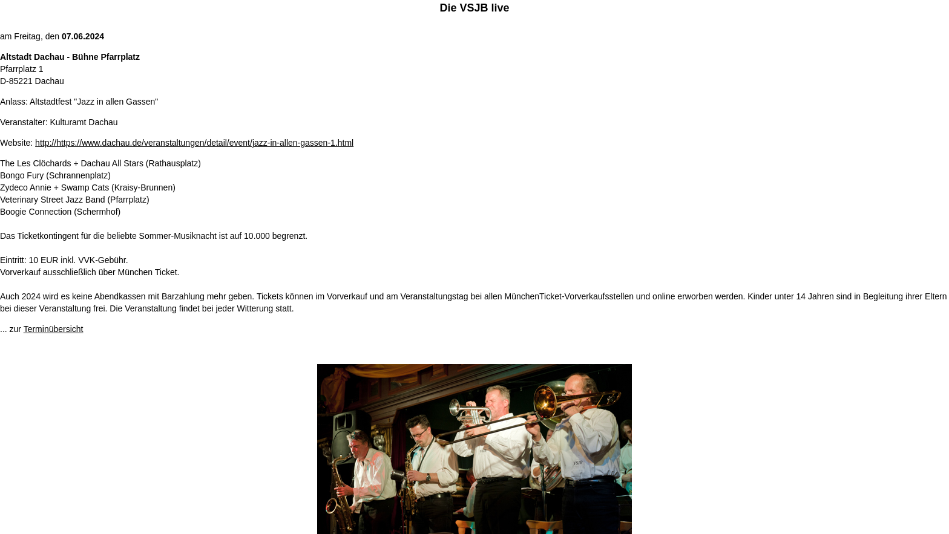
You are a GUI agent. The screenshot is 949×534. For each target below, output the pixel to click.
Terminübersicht (54, 329)
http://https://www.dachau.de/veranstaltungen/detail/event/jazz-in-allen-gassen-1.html (194, 143)
